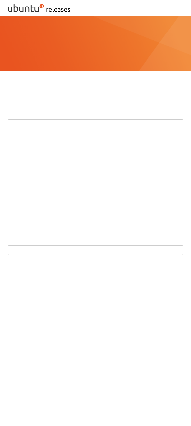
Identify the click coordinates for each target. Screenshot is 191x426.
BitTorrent (103, 386)
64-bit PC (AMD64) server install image (58, 322)
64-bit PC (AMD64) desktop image (53, 196)
